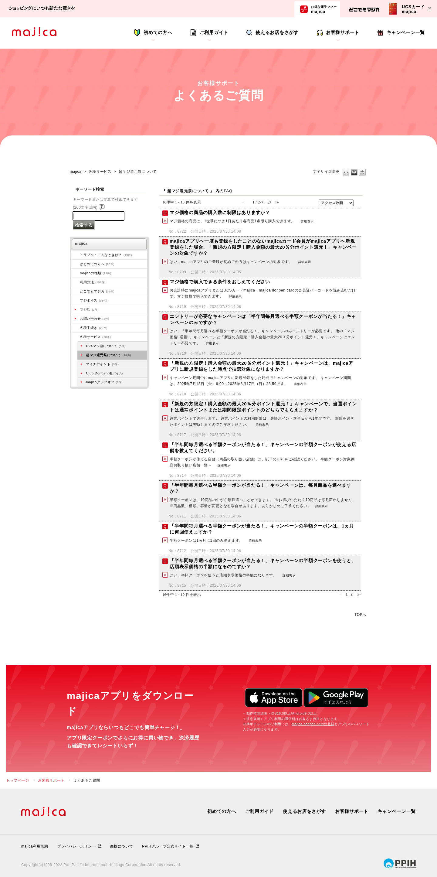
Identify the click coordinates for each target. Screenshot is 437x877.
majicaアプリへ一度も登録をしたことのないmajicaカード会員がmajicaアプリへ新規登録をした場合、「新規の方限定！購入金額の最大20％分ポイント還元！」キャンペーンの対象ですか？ (263, 247)
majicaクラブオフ (104, 382)
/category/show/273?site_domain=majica (75, 255)
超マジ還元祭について (108, 355)
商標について (121, 846)
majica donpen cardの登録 (313, 724)
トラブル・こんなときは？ (106, 255)
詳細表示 (307, 221)
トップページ (17, 780)
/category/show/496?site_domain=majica (75, 291)
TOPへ (360, 614)
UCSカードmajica (413, 9)
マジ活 (89, 309)
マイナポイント (102, 364)
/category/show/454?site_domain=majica (75, 300)
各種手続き (93, 327)
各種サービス (100, 171)
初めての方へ (158, 32)
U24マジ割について (106, 346)
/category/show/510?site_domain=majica (75, 337)
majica (324, 9)
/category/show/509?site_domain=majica (75, 282)
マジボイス (93, 300)
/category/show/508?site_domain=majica (75, 273)
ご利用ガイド (214, 32)
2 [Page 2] (352, 594)
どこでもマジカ (97, 291)
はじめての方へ (97, 264)
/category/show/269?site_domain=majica (75, 264)
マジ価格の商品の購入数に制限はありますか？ (220, 212)
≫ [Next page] (359, 594)
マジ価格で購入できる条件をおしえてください (220, 281)
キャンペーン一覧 (406, 32)
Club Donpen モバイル (104, 373)
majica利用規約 (34, 846)
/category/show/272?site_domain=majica (75, 327)
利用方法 (93, 282)
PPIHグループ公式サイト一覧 (167, 846)
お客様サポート (342, 32)
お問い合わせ (94, 318)
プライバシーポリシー (76, 846)
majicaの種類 (95, 273)
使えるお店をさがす (277, 32)
